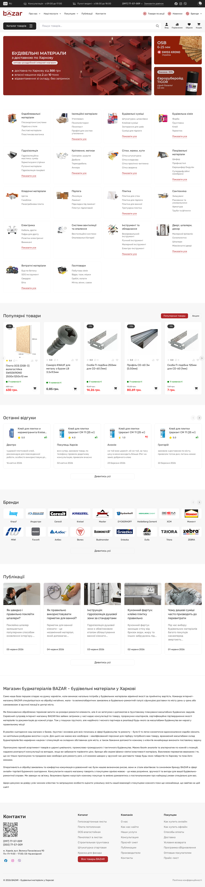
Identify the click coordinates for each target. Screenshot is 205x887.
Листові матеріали (31, 130)
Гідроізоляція (29, 150)
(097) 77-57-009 (132, 3)
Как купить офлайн (175, 826)
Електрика (28, 225)
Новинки (175, 14)
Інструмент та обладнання (130, 227)
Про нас (35, 13)
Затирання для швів (133, 127)
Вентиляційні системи (84, 234)
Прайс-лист (171, 857)
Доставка (170, 837)
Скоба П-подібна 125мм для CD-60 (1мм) (182, 367)
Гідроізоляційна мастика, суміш (29, 157)
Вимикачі (26, 242)
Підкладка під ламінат (83, 204)
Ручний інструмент (132, 240)
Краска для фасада (90, 852)
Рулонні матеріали (31, 166)
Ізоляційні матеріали (84, 113)
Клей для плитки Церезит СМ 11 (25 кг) (81, 430)
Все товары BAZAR (93, 859)
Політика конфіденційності (187, 880)
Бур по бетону (29, 271)
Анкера (76, 167)
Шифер (176, 159)
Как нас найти (130, 826)
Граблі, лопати (79, 278)
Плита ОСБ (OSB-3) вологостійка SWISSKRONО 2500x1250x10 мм (17, 371)
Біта (23, 282)
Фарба (175, 119)
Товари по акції (153, 14)
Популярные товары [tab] (174, 316)
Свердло (26, 278)
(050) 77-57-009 (13, 844)
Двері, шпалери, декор (182, 227)
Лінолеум (77, 196)
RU (10, 3)
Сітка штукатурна (131, 156)
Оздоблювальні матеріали (30, 115)
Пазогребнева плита (32, 204)
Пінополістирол (80, 123)
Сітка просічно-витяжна (135, 163)
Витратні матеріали (33, 265)
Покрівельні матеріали (179, 152)
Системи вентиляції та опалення (84, 227)
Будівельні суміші (133, 113)
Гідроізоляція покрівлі (33, 170)
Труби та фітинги (181, 210)
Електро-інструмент (133, 248)
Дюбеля (76, 160)
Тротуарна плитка (132, 208)
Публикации (128, 847)
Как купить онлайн (175, 821)
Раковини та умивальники (179, 201)
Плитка (126, 191)
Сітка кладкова (130, 160)
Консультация (130, 837)
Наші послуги (52, 13)
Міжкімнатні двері (182, 246)
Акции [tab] (195, 316)
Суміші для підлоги (132, 131)
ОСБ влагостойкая (89, 832)
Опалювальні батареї (83, 238)
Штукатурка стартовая (92, 847)
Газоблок (26, 200)
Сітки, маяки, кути (133, 150)
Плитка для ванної (132, 204)
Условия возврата (175, 842)
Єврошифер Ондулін (183, 167)
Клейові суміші (130, 123)
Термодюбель (79, 163)
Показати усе (79, 139)
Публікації (87, 13)
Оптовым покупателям (177, 852)
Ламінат (76, 200)
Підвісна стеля (29, 126)
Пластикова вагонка (32, 134)
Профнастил (179, 163)
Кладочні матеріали (33, 191)
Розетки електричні (32, 238)
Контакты (127, 857)
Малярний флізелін (182, 234)
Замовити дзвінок (154, 3)
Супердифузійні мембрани (180, 172)
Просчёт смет (129, 842)
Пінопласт (77, 127)
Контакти (101, 13)
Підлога (76, 191)
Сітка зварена (129, 167)
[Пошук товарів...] (157, 26)
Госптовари (79, 265)
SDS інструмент (30, 274)
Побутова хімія (80, 271)
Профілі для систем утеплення (82, 132)
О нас (124, 821)
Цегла (24, 196)
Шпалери (177, 242)
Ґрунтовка (178, 123)
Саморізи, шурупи (81, 156)
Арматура (177, 206)
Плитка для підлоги (132, 200)
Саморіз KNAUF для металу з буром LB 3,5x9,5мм (58, 369)
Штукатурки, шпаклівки (135, 119)
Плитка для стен (131, 196)
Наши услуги (129, 832)
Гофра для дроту (30, 234)
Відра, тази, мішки (81, 274)
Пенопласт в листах (90, 837)
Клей (175, 127)
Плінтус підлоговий (82, 208)
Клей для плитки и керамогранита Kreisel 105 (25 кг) (32, 430)
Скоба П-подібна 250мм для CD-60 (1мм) (101, 367)
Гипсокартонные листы (92, 821)
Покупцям (71, 13)
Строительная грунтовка (93, 842)
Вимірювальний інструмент (130, 235)
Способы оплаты (174, 832)
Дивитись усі (102, 476)
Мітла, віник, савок (82, 282)
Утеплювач (78, 119)
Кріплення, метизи (83, 150)
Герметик (177, 131)
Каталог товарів (20, 26)
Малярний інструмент (134, 244)
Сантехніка (179, 191)
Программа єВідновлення (180, 847)
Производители (130, 852)
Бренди (194, 14)
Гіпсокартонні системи (33, 122)
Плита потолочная (89, 826)
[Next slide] (201, 358)
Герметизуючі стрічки (33, 162)
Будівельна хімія (182, 113)
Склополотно (179, 238)
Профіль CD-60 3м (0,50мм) (138, 367)
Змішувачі (177, 196)
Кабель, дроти (29, 230)
